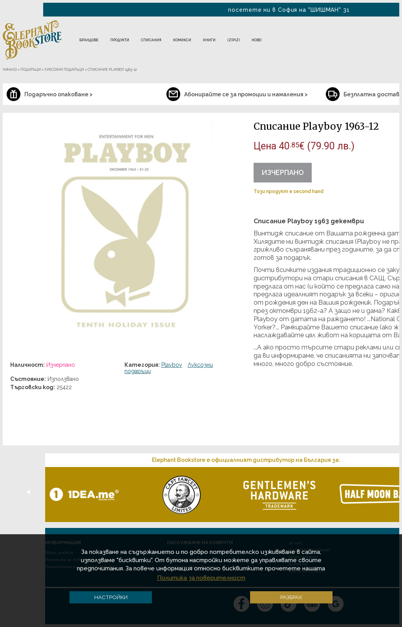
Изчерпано (282, 172)
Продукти (119, 40)
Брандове (89, 40)
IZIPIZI (233, 40)
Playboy (171, 365)
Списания (151, 40)
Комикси (182, 40)
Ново (256, 40)
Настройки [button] (111, 597)
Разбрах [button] (291, 597)
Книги (209, 40)
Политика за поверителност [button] (201, 577)
